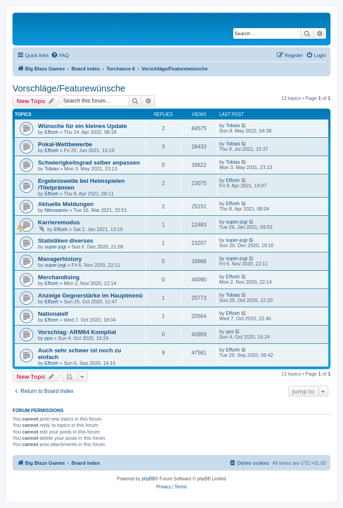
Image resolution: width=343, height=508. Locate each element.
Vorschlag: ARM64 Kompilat (77, 332)
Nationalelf (53, 313)
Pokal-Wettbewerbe (65, 144)
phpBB (148, 478)
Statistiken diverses (65, 240)
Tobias (233, 125)
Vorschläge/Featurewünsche (69, 88)
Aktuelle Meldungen (66, 204)
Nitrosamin (56, 210)
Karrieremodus (59, 222)
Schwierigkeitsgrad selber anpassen (89, 162)
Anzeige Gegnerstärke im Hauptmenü (90, 295)
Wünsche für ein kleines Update (82, 126)
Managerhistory (60, 259)
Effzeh (52, 132)
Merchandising (58, 277)
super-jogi (236, 221)
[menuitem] (60, 55)
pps (49, 338)
